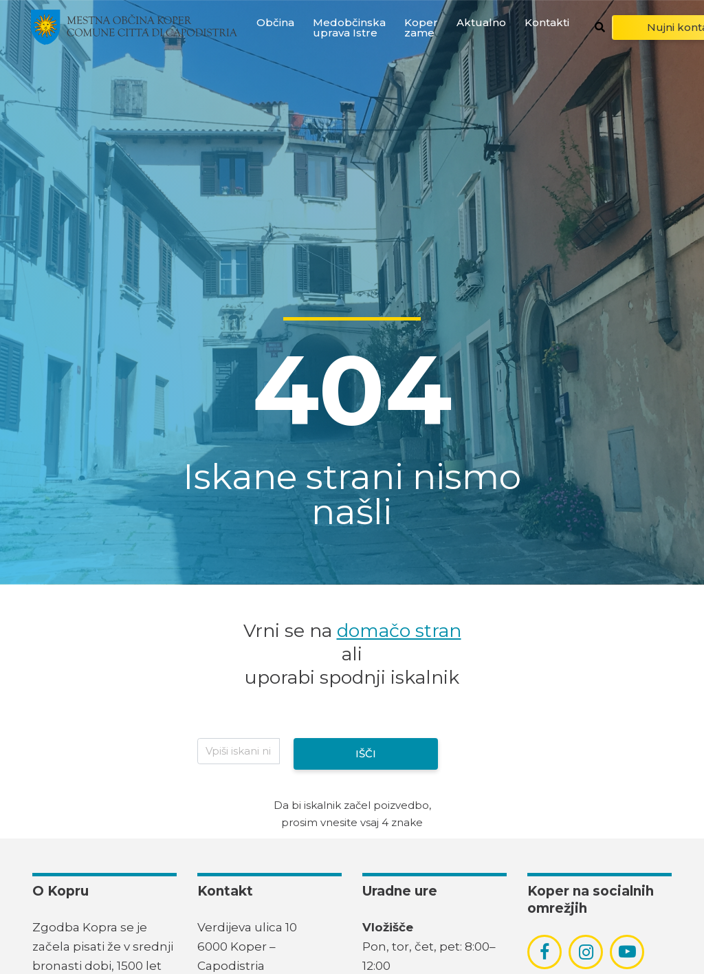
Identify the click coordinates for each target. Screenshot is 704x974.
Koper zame (421, 27)
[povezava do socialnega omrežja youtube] (627, 952)
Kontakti (547, 22)
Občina (275, 22)
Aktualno (481, 22)
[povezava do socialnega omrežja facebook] (544, 952)
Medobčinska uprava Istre (349, 27)
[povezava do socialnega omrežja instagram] (586, 952)
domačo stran (399, 630)
